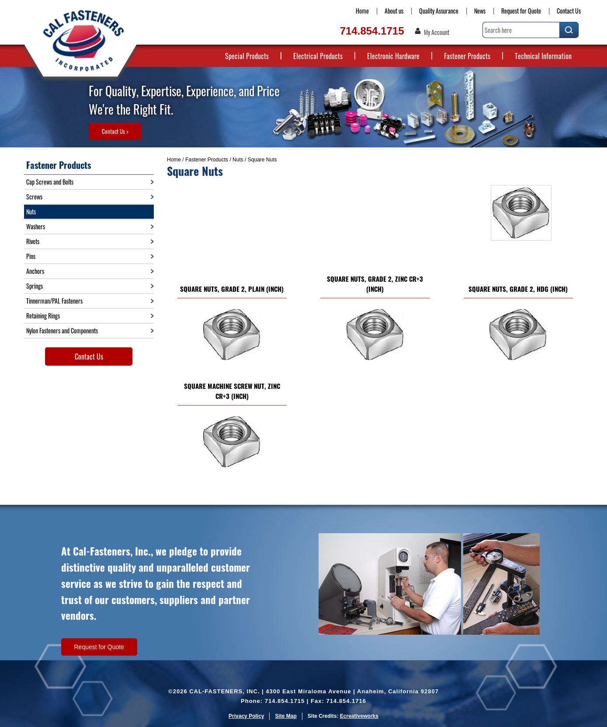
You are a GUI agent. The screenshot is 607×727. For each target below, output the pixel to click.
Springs (34, 285)
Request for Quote (521, 10)
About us (394, 10)
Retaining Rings (43, 315)
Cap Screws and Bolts (49, 181)
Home (362, 10)
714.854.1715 (372, 31)
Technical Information (543, 56)
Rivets (32, 241)
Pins (30, 256)
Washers (35, 226)
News (480, 10)
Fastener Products (467, 56)
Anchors (35, 271)
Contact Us (569, 10)
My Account (436, 32)
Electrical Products (318, 56)
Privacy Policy (246, 716)
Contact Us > (115, 131)
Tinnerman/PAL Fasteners (54, 300)
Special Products (247, 56)
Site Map (285, 716)
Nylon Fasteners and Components (62, 330)
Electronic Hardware (393, 56)
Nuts (237, 160)
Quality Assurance (438, 10)
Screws (34, 196)
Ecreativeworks (359, 716)
